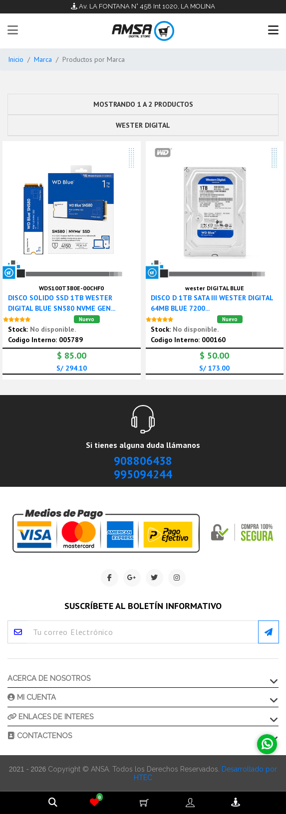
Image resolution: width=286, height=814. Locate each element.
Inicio (15, 59)
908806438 (143, 460)
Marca (43, 59)
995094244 (143, 474)
